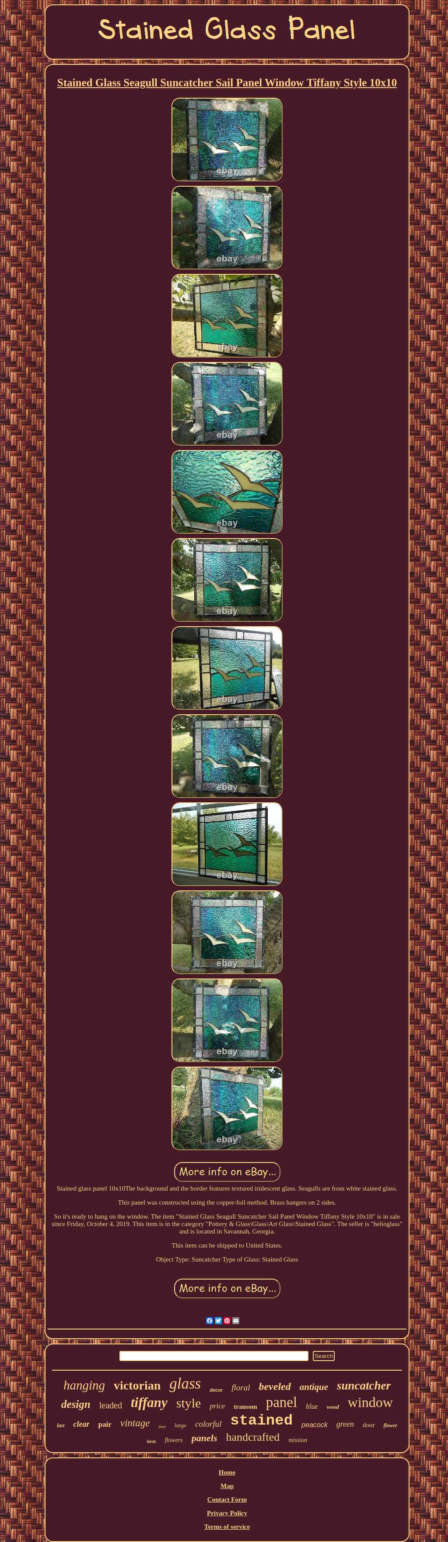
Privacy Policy (227, 1513)
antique (314, 1387)
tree (162, 1426)
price (217, 1406)
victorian (137, 1385)
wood (333, 1407)
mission (297, 1440)
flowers (174, 1440)
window (370, 1402)
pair (104, 1424)
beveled (274, 1386)
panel (281, 1402)
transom (245, 1406)
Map (227, 1485)
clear (81, 1424)
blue (312, 1406)
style (188, 1403)
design (76, 1404)
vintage (135, 1423)
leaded (110, 1405)
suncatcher (364, 1385)
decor (216, 1390)
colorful (208, 1424)
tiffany (149, 1402)
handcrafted (253, 1437)
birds (151, 1441)
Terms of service (227, 1526)
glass (185, 1383)
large (180, 1425)
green (345, 1424)
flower (390, 1425)
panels (204, 1437)
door (369, 1425)
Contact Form (227, 1499)
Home (227, 1472)
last (60, 1425)
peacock (314, 1425)
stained (261, 1420)
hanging (84, 1385)
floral (240, 1387)
